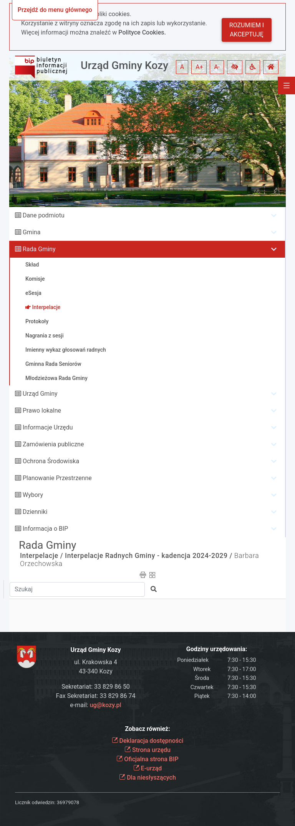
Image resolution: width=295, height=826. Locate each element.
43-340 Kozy (96, 671)
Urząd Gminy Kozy (124, 65)
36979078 (68, 802)
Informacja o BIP (45, 528)
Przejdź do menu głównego (55, 9)
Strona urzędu (147, 750)
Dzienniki (35, 511)
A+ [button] (199, 67)
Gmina (31, 232)
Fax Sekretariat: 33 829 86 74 (96, 695)
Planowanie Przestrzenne (57, 478)
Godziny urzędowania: (216, 649)
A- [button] (217, 67)
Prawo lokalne (42, 410)
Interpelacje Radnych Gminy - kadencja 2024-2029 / (148, 555)
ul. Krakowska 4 (95, 662)
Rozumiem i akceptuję (246, 29)
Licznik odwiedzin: (35, 802)
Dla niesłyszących (147, 777)
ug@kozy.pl (105, 705)
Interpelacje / (41, 555)
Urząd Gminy (40, 393)
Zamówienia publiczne (53, 444)
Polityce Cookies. (142, 32)
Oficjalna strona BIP (147, 759)
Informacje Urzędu (48, 427)
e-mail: (95, 705)
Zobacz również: (147, 728)
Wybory (33, 495)
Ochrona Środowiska (51, 461)
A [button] (182, 67)
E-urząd (147, 768)
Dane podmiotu (44, 215)
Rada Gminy (39, 249)
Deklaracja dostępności (148, 740)
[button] (234, 67)
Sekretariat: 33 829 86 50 (95, 686)
